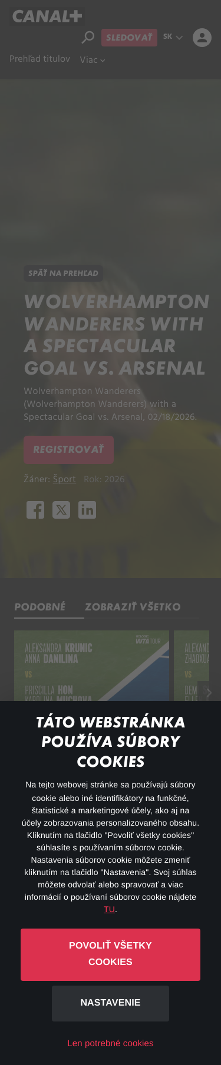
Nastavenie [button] (110, 1003)
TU (109, 909)
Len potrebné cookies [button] (110, 1044)
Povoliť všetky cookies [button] (110, 954)
